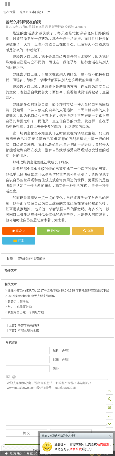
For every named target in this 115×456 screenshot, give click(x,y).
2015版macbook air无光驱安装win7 (31, 296)
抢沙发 (55, 231)
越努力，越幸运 (18, 301)
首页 (22, 12)
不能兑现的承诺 (28, 330)
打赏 (21, 240)
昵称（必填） (62, 350)
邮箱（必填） (62, 359)
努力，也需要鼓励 (20, 306)
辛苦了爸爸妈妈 (28, 325)
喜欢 (18, 231)
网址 (56, 368)
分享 (88, 231)
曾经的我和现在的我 (31, 258)
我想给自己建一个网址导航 (26, 312)
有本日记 (35, 12)
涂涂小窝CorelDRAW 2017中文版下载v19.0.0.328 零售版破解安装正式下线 (58, 290)
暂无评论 (58, 26)
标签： (11, 258)
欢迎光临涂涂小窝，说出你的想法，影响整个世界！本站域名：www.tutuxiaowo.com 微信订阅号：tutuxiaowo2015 (57, 402)
